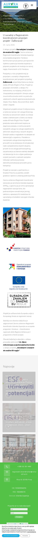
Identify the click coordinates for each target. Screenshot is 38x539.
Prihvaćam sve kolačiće (11, 535)
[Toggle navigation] (32, 5)
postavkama (31, 532)
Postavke (25, 535)
